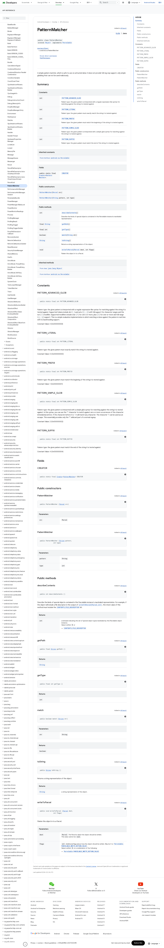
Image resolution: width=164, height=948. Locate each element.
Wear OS (78, 908)
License (40, 943)
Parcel (55, 192)
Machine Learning (59, 908)
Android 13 (100, 918)
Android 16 (101, 908)
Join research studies (149, 915)
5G (54, 922)
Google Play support (148, 912)
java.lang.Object (42, 48)
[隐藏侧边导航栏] (25, 944)
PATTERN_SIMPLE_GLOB (70, 128)
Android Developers (43, 22)
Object (48, 43)
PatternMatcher (46, 192)
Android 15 (101, 912)
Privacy (55, 918)
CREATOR (65, 173)
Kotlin (118, 33)
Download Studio (125, 917)
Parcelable (67, 43)
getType (65, 230)
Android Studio (149, 2)
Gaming (55, 905)
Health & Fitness (58, 912)
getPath (65, 224)
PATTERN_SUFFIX (68, 139)
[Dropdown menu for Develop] (64, 2)
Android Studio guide (127, 907)
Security (33, 912)
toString (65, 240)
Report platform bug (148, 905)
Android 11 (100, 925)
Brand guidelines (50, 943)
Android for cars (80, 915)
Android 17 (101, 905)
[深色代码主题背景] (125, 299)
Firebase (76, 934)
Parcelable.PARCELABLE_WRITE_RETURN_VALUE (81, 851)
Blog (32, 922)
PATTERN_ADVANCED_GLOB (71, 98)
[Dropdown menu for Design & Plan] (50, 2)
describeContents (69, 213)
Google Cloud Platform (91, 934)
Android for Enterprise (38, 908)
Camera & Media (58, 915)
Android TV (79, 918)
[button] (13, 341)
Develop (54, 22)
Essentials (25, 2)
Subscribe (138, 943)
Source (33, 915)
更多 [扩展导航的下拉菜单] (88, 2)
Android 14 (101, 915)
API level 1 (123, 28)
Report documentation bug (151, 908)
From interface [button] (55, 158)
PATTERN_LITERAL (68, 109)
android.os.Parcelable (60, 158)
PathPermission (45, 58)
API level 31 (123, 431)
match (64, 235)
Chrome (66, 934)
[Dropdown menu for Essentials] (32, 2)
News (32, 918)
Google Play (74, 2)
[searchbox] (14, 18)
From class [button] (51, 268)
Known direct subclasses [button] (83, 57)
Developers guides (126, 910)
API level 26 (123, 293)
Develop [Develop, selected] (59, 2)
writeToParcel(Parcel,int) (90, 605)
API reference (9, 10)
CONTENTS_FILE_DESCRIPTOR (68, 607)
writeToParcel (67, 250)
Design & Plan (42, 2)
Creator (42, 175)
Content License (91, 866)
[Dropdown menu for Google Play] (81, 2)
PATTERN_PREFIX (68, 119)
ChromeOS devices (81, 912)
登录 (160, 2)
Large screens (79, 905)
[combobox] (109, 2)
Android (33, 905)
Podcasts (34, 925)
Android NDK (124, 921)
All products (107, 934)
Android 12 (101, 922)
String (55, 198)
